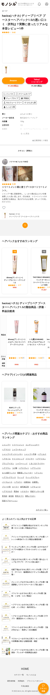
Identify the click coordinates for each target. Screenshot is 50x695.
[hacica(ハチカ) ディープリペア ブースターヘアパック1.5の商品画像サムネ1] (6, 70)
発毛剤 (11, 496)
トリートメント (18, 445)
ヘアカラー (18, 482)
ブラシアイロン (8, 464)
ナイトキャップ (18, 459)
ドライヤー (29, 459)
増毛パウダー (30, 496)
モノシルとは (31, 675)
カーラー (15, 487)
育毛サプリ (19, 496)
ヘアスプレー (24, 468)
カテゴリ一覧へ (42, 510)
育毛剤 (4, 496)
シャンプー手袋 (30, 454)
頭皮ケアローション (10, 501)
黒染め (16, 491)
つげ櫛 (14, 468)
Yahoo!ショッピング (36, 80)
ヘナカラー (24, 491)
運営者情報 (11, 681)
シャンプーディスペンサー (12, 454)
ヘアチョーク (35, 487)
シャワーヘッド (21, 464)
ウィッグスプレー (32, 477)
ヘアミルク (42, 454)
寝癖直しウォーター (25, 473)
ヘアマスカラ (7, 491)
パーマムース (7, 482)
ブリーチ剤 (6, 487)
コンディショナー (32, 445)
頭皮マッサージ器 (37, 491)
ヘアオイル (6, 459)
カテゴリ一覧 (19, 675)
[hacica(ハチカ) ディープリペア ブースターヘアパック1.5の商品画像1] (25, 49)
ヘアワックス (35, 468)
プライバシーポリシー (35, 681)
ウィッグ (20, 477)
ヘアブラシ (6, 468)
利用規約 (21, 681)
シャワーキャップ (19, 450)
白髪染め (27, 482)
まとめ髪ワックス (9, 473)
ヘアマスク (6, 450)
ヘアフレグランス (9, 477)
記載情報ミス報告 (40, 140)
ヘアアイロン (40, 459)
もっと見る (25, 134)
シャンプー (6, 445)
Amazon (13, 80)
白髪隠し (35, 482)
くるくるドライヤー (37, 464)
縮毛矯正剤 (24, 487)
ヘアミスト (38, 473)
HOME (25, 668)
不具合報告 (25, 686)
